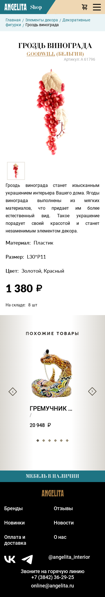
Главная (13, 20)
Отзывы (63, 508)
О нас (60, 537)
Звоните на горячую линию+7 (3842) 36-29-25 (53, 574)
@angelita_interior (69, 557)
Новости (64, 523)
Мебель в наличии (52, 476)
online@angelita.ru (52, 586)
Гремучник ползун (52, 408)
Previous (12, 391)
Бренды (13, 508)
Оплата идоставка (15, 540)
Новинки (14, 523)
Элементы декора (41, 20)
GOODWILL (41, 54)
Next (92, 391)
